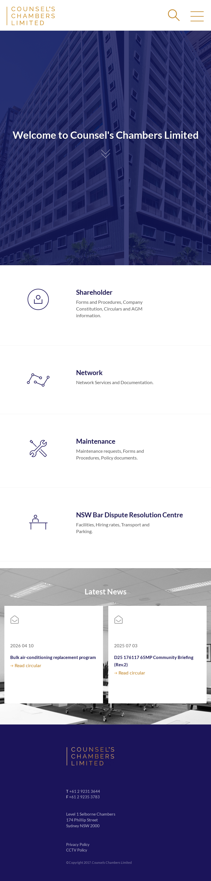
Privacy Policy (78, 844)
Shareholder (94, 292)
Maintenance (95, 441)
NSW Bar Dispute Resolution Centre (129, 515)
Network (89, 372)
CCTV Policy (76, 850)
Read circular (28, 665)
